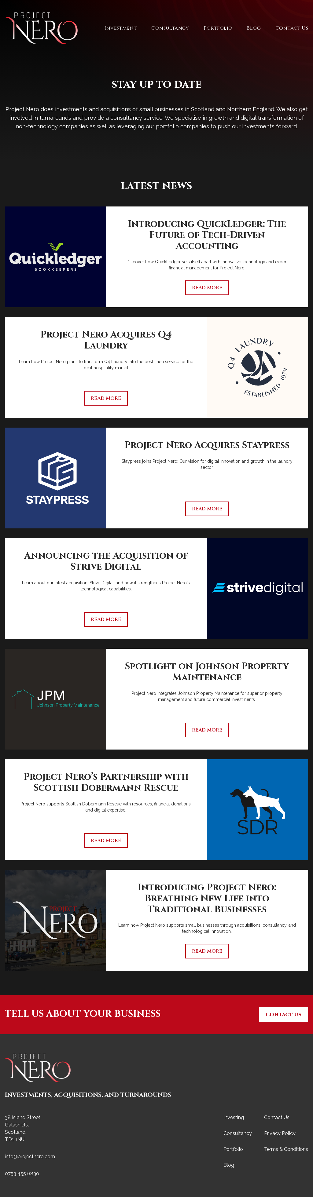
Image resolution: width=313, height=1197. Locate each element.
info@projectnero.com (30, 1156)
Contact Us (291, 28)
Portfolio (218, 28)
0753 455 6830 (22, 1174)
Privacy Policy (280, 1133)
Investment (121, 28)
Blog (254, 28)
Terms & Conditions (286, 1149)
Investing (233, 1117)
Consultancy (170, 28)
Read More (207, 287)
